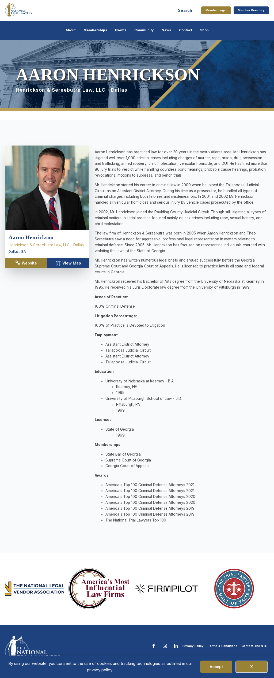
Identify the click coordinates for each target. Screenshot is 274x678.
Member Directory (251, 10)
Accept (216, 666)
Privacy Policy (193, 646)
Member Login (216, 10)
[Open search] (186, 10)
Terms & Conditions (222, 646)
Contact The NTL (254, 646)
